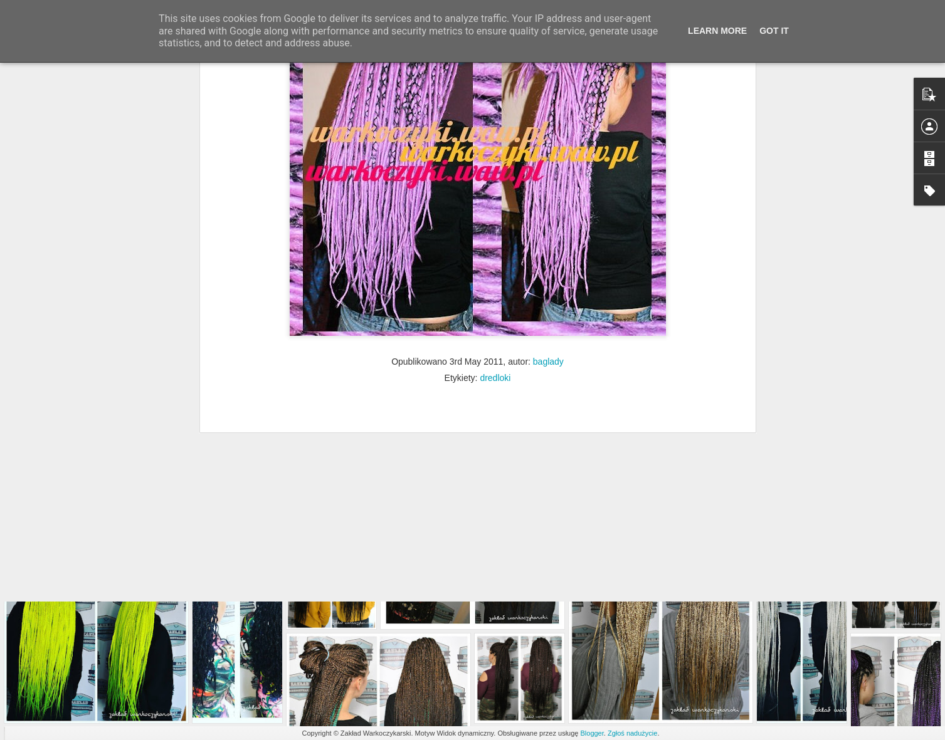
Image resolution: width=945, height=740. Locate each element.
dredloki (495, 242)
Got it (774, 31)
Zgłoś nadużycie (633, 733)
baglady (548, 226)
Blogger (591, 733)
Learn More (717, 31)
